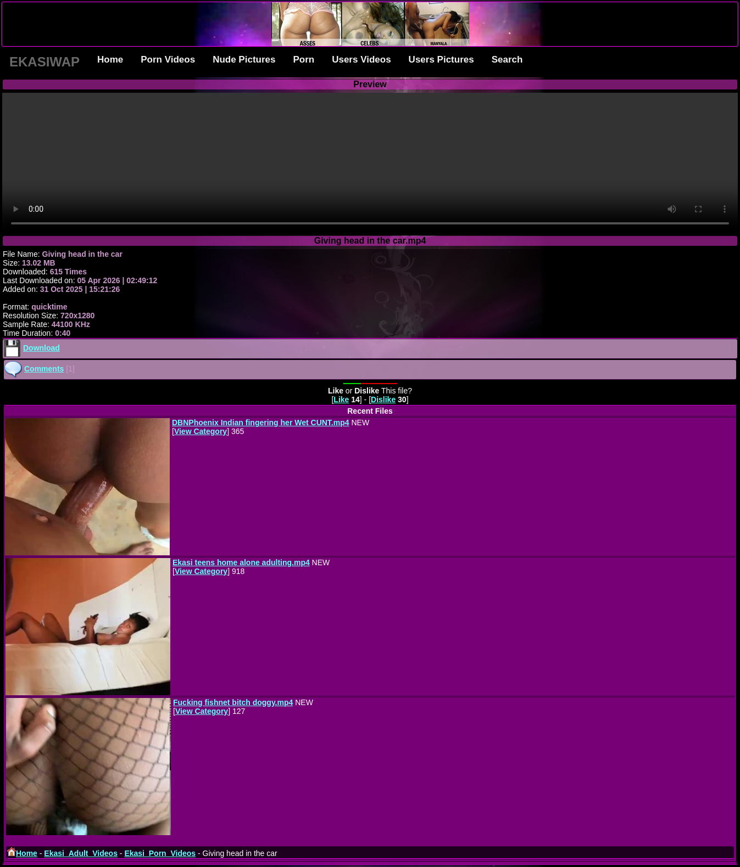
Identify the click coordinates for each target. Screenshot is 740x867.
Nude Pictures (244, 59)
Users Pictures (441, 59)
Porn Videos (168, 59)
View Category (200, 431)
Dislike (383, 399)
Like (341, 399)
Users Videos (361, 59)
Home (110, 59)
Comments (44, 368)
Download (41, 348)
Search (507, 59)
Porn (303, 59)
